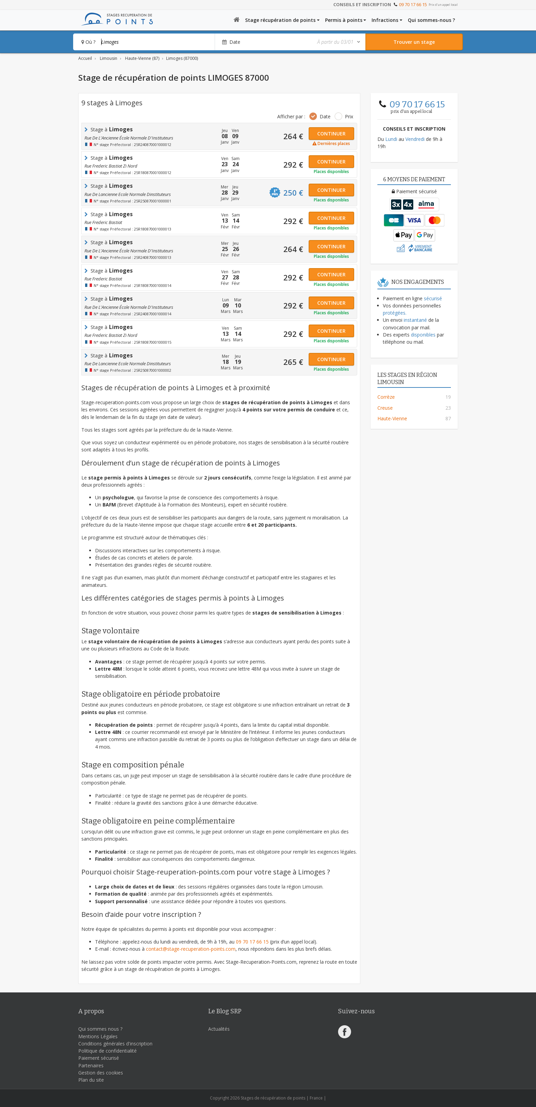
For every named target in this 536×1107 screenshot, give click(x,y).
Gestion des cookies (100, 1072)
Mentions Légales (98, 1036)
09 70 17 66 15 (413, 4)
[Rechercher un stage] (414, 42)
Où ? (88, 42)
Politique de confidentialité (107, 1050)
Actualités (219, 1029)
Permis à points (343, 20)
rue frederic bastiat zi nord (110, 166)
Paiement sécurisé (98, 1058)
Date (325, 116)
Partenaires (91, 1065)
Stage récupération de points (280, 20)
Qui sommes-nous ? (431, 20)
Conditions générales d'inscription (115, 1043)
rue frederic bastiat (103, 222)
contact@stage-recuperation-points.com (191, 949)
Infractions (385, 20)
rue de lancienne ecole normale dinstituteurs (127, 194)
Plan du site (91, 1080)
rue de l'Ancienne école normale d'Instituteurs (128, 138)
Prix (349, 116)
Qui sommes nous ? (100, 1029)
